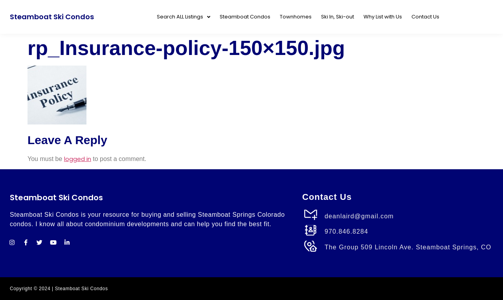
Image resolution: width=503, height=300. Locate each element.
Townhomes (296, 16)
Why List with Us (382, 16)
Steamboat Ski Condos (52, 17)
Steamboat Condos (245, 16)
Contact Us (425, 16)
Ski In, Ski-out (337, 16)
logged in (77, 159)
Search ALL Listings (183, 17)
